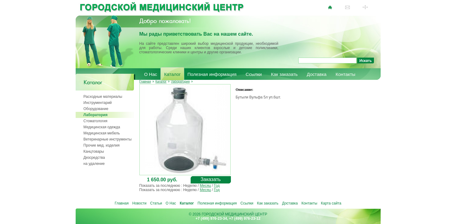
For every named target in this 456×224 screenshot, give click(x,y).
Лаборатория (96, 115)
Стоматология (96, 121)
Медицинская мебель (102, 133)
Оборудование (96, 109)
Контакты (345, 74)
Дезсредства (94, 157)
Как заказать (284, 74)
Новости (139, 203)
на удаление (94, 164)
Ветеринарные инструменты (108, 139)
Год (217, 185)
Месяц (205, 185)
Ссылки (254, 74)
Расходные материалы (103, 96)
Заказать (210, 179)
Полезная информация (212, 74)
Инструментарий (98, 103)
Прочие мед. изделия (102, 145)
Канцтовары (94, 151)
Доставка (316, 74)
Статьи (156, 203)
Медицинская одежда (102, 127)
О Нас (150, 74)
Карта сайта (331, 203)
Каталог (172, 74)
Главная (145, 81)
